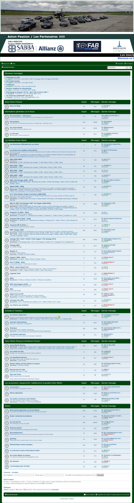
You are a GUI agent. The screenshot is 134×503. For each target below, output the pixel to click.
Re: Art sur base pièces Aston (110, 387)
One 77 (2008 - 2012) (17, 262)
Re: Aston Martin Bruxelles (109, 322)
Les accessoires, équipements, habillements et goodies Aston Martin (33, 383)
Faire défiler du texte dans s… (110, 115)
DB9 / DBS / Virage (30, 90)
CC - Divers (56, 301)
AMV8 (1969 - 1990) (17, 186)
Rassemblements (16, 433)
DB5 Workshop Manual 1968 (110, 398)
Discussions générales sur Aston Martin (25, 410)
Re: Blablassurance (107, 127)
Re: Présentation (106, 121)
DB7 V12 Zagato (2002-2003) (37, 209)
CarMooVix (9, 85)
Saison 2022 (51, 346)
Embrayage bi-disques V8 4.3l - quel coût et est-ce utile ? (26, 92)
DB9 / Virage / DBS (17, 230)
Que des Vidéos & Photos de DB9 (33, 233)
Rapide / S (13, 251)
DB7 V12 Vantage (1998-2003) (23, 207)
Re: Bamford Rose (107, 334)
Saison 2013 (69, 348)
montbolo (106, 374)
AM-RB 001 (28, 297)
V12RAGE (107, 316)
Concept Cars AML (17, 300)
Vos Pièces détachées (34, 402)
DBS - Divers (17, 234)
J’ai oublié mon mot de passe (73, 475)
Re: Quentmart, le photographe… (111, 455)
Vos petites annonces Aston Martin (23, 399)
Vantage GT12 (59, 242)
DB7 (31, 319)
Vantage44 (107, 240)
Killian (105, 117)
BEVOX (106, 450)
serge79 (106, 175)
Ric (105, 151)
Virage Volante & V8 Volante (45, 198)
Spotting (13, 439)
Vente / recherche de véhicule (21, 416)
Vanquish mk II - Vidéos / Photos (55, 220)
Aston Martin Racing (17, 345)
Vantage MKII (15, 245)
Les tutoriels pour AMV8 (33, 191)
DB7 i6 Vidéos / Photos (39, 206)
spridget (106, 145)
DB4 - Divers (57, 167)
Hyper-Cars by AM (16, 294)
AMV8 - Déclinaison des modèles (28, 189)
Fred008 (106, 427)
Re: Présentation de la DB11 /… (111, 278)
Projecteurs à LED (12, 77)
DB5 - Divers (58, 172)
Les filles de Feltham (35, 154)
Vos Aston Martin (16, 128)
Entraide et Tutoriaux (13, 311)
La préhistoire (23, 154)
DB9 (20, 233)
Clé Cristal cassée (12, 81)
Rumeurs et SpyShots (44, 280)
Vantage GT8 (69, 242)
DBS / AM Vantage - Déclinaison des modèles (32, 182)
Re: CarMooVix (106, 351)
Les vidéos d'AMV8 (59, 189)
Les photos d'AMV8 (46, 189)
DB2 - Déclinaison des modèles (28, 162)
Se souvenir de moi (89, 475)
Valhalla (43, 297)
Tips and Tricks (15, 374)
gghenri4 (106, 159)
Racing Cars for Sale (17, 369)
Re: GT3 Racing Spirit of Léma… (111, 363)
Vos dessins (14, 461)
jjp (104, 212)
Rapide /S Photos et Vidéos (26, 254)
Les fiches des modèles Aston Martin (23, 150)
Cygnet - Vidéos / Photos (26, 259)
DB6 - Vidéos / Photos (46, 177)
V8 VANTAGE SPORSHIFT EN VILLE (18, 96)
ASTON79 (107, 165)
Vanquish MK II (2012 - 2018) (20, 219)
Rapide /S (57, 319)
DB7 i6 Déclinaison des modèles (57, 206)
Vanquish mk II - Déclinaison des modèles (31, 220)
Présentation (14, 122)
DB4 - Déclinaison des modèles (28, 167)
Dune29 (106, 105)
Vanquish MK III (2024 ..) (19, 225)
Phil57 (106, 123)
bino (105, 170)
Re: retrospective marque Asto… (111, 144)
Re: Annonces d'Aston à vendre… (111, 416)
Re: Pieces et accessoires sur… (111, 392)
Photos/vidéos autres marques (21, 444)
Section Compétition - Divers (19, 235)
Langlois (106, 231)
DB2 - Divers (58, 162)
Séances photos (16, 428)
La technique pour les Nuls (20, 466)
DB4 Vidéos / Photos (45, 167)
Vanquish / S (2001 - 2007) (19, 212)
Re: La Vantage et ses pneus (110, 314)
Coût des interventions (18, 322)
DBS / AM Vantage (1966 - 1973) (21, 180)
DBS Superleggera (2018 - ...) (20, 284)
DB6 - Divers (58, 177)
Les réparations (20, 191)
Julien (106, 369)
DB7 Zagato (58, 209)
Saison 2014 (60, 348)
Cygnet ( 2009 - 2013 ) (18, 257)
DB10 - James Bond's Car (19, 267)
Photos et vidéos (23, 365)
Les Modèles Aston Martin (16, 140)
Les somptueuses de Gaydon (25, 156)
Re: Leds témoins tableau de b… (111, 328)
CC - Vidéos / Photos (45, 301)
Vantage (36, 319)
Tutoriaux (13, 328)
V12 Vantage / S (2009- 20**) (44, 242)
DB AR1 (51, 209)
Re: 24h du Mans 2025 (108, 345)
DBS (57, 233)
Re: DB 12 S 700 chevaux (109, 150)
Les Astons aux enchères (19, 305)
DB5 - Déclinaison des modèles (28, 172)
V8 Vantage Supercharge (62, 198)
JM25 (105, 129)
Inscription (15, 472)
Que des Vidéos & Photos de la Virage (41, 234)
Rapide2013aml (108, 252)
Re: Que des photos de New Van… (112, 218)
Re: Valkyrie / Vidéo (107, 293)
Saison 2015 (50, 348)
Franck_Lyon (108, 257)
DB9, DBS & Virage (46, 319)
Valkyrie (36, 297)
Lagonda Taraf (15, 273)
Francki (106, 400)
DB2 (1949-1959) (16, 159)
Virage (25, 234)
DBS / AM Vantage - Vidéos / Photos (58, 182)
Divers (7, 406)
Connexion (7, 472)
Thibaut (106, 225)
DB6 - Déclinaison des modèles (28, 177)
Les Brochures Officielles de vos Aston (24, 144)
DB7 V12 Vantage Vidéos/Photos (44, 207)
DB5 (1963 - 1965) (16, 170)
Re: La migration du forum (109, 133)
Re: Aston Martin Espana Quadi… (111, 251)
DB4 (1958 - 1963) (16, 166)
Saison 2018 (22, 348)
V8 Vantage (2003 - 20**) (33, 93)
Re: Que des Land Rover (109, 444)
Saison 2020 (70, 346)
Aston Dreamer (108, 262)
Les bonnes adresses (18, 334)
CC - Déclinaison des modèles (27, 301)
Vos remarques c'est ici (42, 156)
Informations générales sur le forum (20, 112)
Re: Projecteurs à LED (108, 203)
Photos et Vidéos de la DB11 (27, 280)
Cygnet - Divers (40, 259)
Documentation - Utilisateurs (20, 116)
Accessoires (14, 387)
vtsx (105, 267)
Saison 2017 (31, 348)
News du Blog (15, 106)
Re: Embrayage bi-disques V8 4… (111, 238)
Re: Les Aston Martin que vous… (111, 438)
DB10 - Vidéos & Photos (26, 270)
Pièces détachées (16, 393)
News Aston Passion (13, 102)
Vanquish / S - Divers (70, 215)
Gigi (105, 346)
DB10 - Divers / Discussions (43, 270)
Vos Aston (22, 402)
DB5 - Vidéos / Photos (46, 172)
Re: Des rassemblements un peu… (112, 432)
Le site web (14, 133)
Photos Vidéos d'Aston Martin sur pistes (25, 364)
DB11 (12, 278)
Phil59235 (107, 134)
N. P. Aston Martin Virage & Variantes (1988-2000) (28, 194)
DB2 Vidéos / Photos (46, 162)
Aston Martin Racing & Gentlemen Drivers (22, 341)
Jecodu (106, 365)
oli (104, 220)
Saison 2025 (22, 346)
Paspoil (106, 461)
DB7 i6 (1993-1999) (24, 206)
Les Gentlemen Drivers (18, 357)
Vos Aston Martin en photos (20, 455)
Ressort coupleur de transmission (17, 88)
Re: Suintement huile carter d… (111, 410)
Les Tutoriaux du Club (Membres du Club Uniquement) (34, 331)
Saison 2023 (41, 346)
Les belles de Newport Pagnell (52, 154)
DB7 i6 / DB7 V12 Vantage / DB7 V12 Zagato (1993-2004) (41, 79)
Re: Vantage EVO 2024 (108, 245)
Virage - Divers (58, 234)
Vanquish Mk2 (67, 319)
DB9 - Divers (29, 82)
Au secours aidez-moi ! (18, 315)
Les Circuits (22, 360)
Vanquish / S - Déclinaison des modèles (30, 215)
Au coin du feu (15, 422)
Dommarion (107, 323)
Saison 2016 (41, 348)
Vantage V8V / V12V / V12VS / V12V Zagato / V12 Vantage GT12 (33, 239)
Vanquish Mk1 (23, 319)
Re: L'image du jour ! (107, 421)
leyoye (106, 466)
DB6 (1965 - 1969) (16, 175)
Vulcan (21, 297)
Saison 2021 (60, 346)
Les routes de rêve (30, 86)
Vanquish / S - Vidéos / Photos (52, 215)
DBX (11, 289)
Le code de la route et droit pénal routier (25, 450)
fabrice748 (107, 411)
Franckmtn (55, 489)
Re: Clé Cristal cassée (108, 229)
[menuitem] (12, 63)
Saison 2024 (32, 346)
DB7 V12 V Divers (21, 209)
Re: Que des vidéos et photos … (111, 180)
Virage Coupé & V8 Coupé (26, 198)
